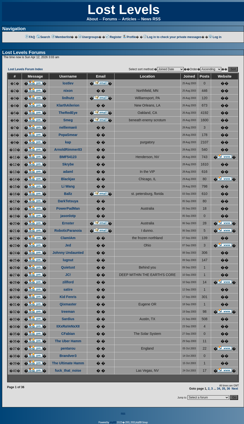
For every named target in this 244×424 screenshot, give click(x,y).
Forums (110, 19)
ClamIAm (68, 238)
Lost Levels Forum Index (25, 69)
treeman (68, 312)
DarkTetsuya (68, 201)
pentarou (68, 348)
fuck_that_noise (68, 370)
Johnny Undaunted (68, 253)
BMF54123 (67, 157)
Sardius (68, 319)
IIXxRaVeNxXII (68, 326)
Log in (215, 37)
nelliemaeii (68, 127)
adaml (68, 172)
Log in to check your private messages (172, 37)
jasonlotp (68, 216)
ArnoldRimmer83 (68, 149)
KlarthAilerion (68, 105)
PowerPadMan (68, 208)
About (92, 19)
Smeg (68, 120)
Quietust (68, 267)
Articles (129, 19)
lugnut (68, 260)
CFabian (68, 334)
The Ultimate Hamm (68, 363)
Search (43, 37)
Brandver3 (67, 356)
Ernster (68, 223)
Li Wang (68, 186)
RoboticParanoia (68, 231)
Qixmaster (68, 304)
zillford (68, 282)
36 (228, 388)
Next (235, 388)
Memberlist (61, 37)
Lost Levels (123, 9)
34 (218, 388)
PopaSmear (67, 135)
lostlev (68, 83)
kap (68, 142)
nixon (67, 91)
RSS (123, 413)
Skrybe (68, 164)
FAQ (30, 37)
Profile (129, 37)
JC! (68, 275)
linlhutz (68, 98)
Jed (68, 245)
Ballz (68, 194)
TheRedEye (68, 113)
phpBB (112, 422)
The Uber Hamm (68, 341)
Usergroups (88, 37)
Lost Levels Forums (23, 52)
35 (223, 388)
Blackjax (68, 179)
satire (67, 289)
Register (113, 37)
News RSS (151, 19)
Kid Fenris (68, 297)
